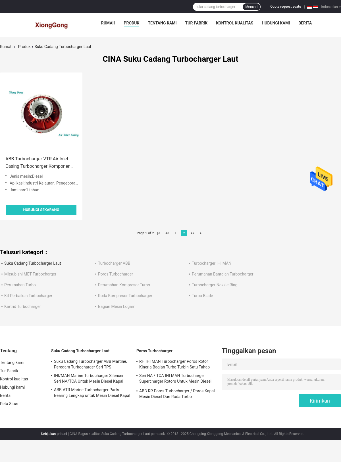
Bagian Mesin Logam (116, 306)
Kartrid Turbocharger (22, 306)
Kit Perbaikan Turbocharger (28, 295)
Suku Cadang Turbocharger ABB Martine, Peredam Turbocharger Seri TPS (90, 364)
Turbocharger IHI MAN (211, 263)
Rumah (108, 23)
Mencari (252, 7)
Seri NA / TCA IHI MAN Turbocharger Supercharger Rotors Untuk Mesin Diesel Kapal (175, 379)
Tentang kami (162, 23)
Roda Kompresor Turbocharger (125, 295)
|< (158, 233)
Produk (132, 23)
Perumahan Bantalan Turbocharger (222, 274)
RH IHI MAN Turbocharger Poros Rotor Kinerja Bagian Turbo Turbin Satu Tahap (174, 364)
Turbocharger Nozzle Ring (214, 285)
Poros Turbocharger (115, 274)
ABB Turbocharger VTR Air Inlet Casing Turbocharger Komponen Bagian (37, 163)
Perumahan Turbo (20, 285)
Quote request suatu (285, 7)
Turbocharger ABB (114, 263)
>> (192, 233)
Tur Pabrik (196, 23)
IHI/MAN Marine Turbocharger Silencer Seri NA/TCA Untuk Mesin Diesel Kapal (89, 378)
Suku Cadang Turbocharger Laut (32, 263)
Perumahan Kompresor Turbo (124, 285)
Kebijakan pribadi (54, 434)
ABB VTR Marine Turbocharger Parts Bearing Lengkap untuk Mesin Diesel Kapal (92, 393)
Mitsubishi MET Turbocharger (30, 274)
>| (201, 233)
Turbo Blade (202, 295)
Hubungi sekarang (41, 210)
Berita (305, 23)
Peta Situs (9, 403)
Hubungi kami (276, 23)
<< (167, 233)
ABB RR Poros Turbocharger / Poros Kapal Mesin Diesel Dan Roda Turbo (177, 394)
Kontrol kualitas (234, 23)
